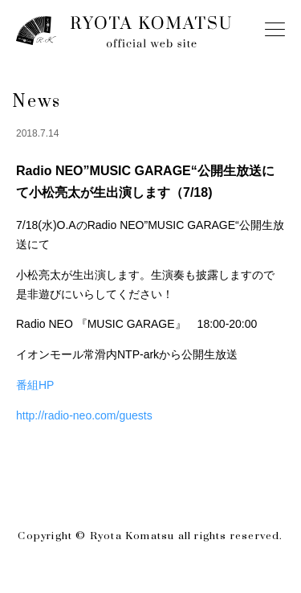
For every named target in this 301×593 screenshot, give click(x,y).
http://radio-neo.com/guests (84, 415)
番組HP (35, 384)
